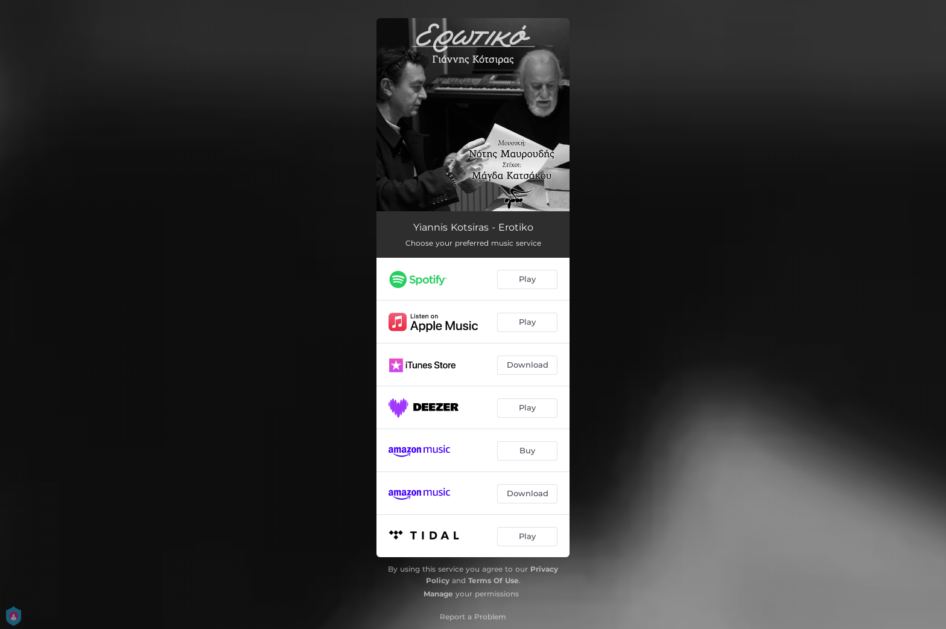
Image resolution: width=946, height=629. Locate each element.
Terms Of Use (493, 580)
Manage (438, 593)
